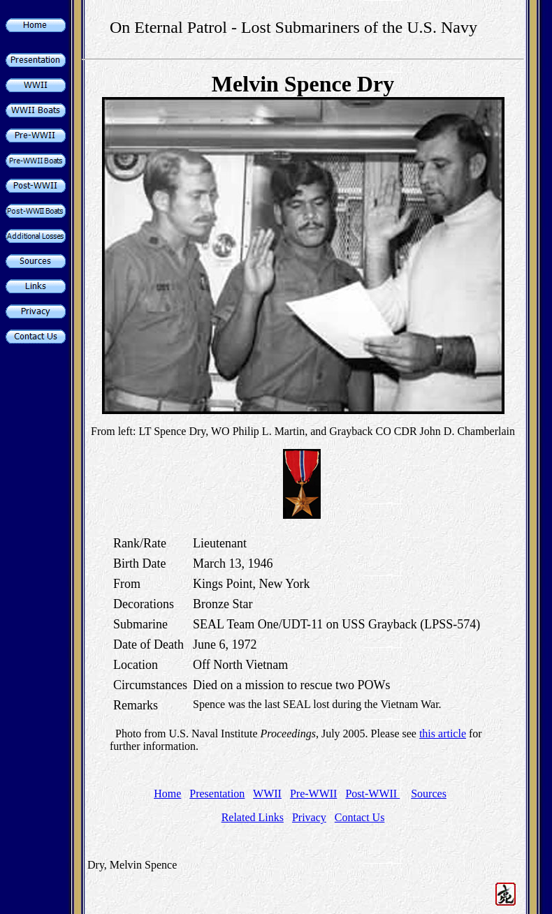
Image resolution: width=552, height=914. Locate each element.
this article (442, 733)
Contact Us (360, 817)
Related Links (252, 817)
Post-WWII (372, 793)
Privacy (309, 817)
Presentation (217, 793)
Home (167, 793)
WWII (267, 793)
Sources (428, 793)
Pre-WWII (313, 793)
